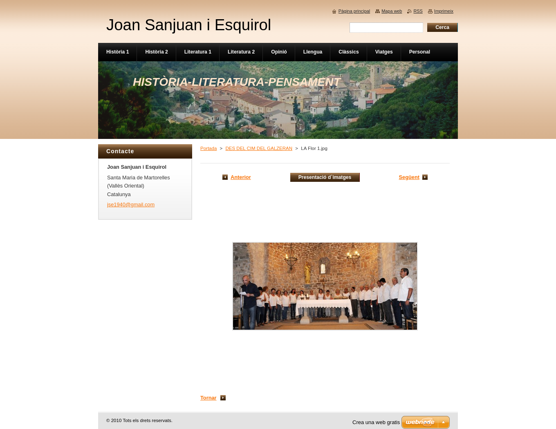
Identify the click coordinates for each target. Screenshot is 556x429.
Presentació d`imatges (325, 177)
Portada (208, 148)
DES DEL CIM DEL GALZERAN (258, 148)
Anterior (241, 177)
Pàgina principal (354, 11)
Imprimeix (443, 11)
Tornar (208, 398)
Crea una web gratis (376, 422)
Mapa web (391, 11)
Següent (409, 177)
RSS (417, 11)
